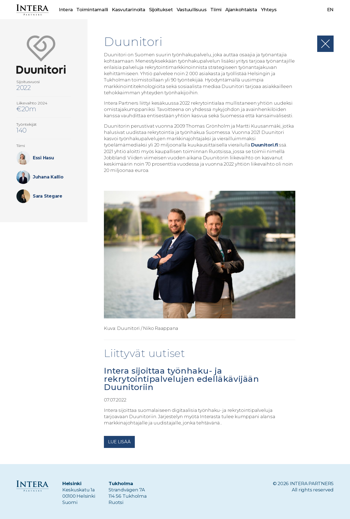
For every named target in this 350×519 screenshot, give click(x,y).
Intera (65, 9)
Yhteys (269, 9)
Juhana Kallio (48, 177)
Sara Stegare (47, 196)
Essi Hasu (43, 157)
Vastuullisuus (192, 9)
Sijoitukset (161, 9)
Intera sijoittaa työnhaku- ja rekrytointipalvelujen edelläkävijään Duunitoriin (181, 379)
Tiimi (216, 9)
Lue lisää (119, 441)
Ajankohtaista (241, 9)
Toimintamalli (92, 9)
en (330, 9)
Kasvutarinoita (128, 9)
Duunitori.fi (264, 145)
